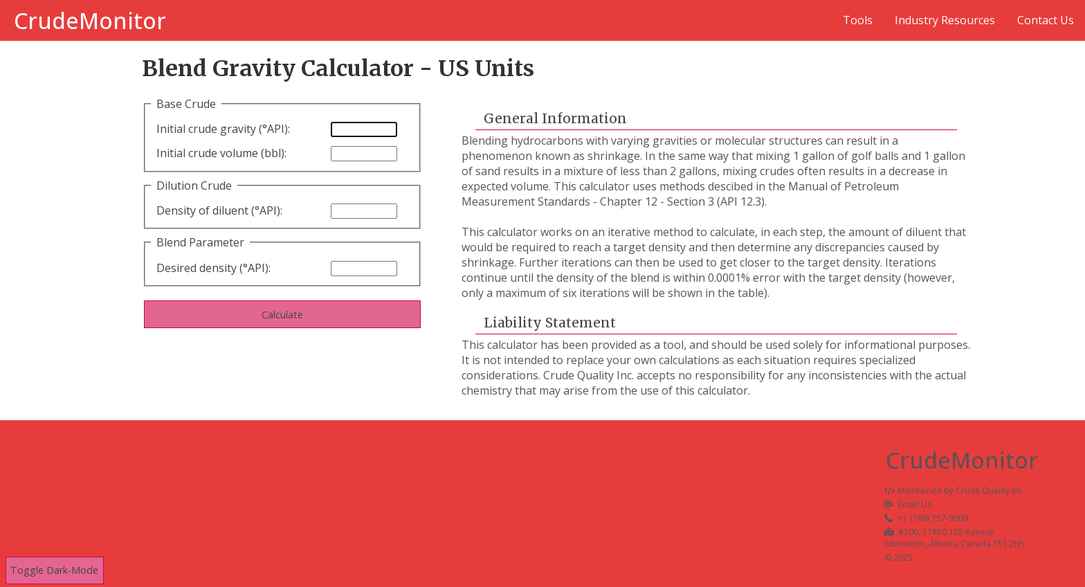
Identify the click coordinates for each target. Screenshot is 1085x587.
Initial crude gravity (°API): (223, 128)
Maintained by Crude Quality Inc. (954, 490)
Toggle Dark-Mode (54, 570)
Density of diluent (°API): (219, 210)
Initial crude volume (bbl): (221, 153)
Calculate (282, 314)
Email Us (908, 504)
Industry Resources (945, 20)
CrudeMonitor (90, 20)
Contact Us (1045, 20)
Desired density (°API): (213, 268)
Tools (858, 20)
